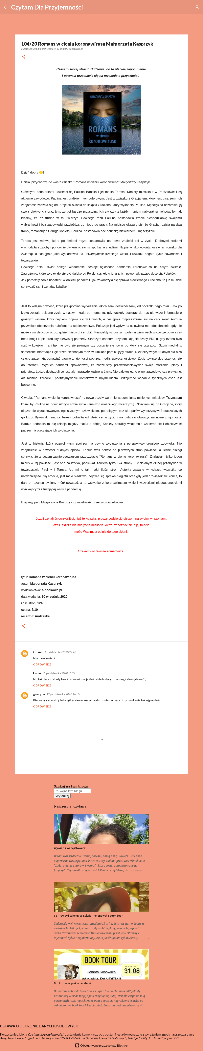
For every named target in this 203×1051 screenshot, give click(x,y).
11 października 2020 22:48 (59, 652)
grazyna (39, 694)
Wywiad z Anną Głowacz (70, 848)
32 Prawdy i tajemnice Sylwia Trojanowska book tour (88, 915)
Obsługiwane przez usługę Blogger (101, 1045)
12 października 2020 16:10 (63, 694)
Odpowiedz (42, 664)
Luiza (37, 673)
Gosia (37, 652)
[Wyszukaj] (197, 7)
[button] (23, 57)
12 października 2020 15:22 (58, 673)
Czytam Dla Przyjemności (47, 7)
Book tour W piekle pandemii (73, 983)
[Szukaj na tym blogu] (72, 790)
